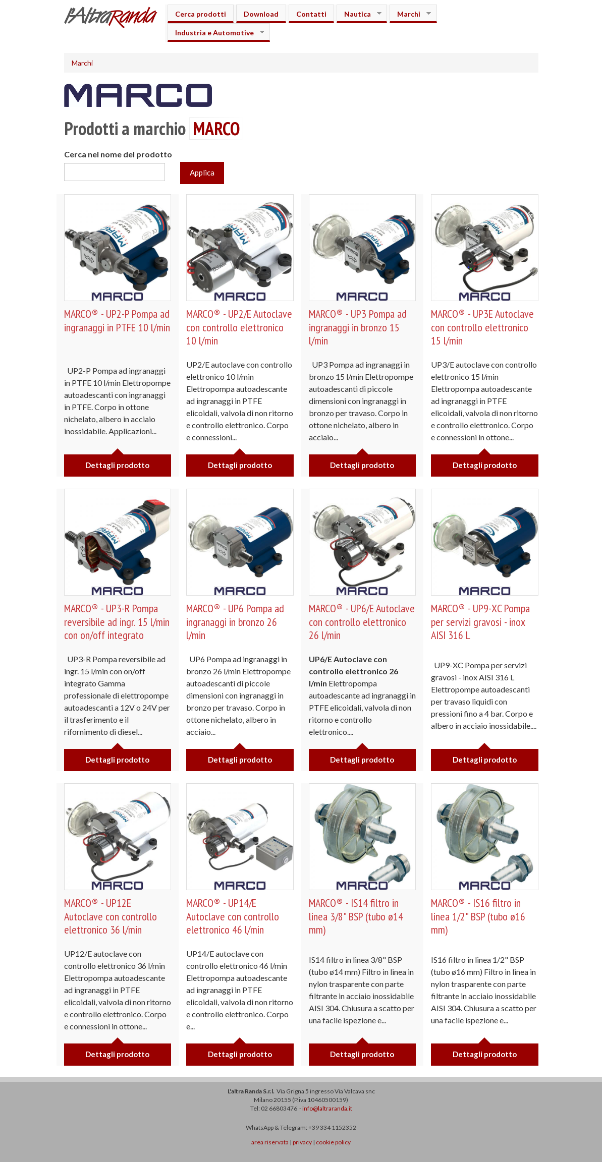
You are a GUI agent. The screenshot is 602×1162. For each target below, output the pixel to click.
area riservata (270, 1142)
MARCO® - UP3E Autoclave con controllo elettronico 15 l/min (482, 327)
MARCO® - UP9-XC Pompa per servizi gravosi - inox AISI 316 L (480, 621)
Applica (202, 172)
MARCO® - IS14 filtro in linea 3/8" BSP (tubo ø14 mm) (356, 916)
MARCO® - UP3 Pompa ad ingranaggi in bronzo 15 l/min (358, 327)
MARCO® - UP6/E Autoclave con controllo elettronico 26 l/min (362, 621)
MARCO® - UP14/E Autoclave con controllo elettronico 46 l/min (232, 916)
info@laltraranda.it (327, 1108)
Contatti (311, 14)
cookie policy (333, 1142)
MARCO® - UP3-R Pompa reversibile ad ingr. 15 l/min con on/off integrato (117, 621)
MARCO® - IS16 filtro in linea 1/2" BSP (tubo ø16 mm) (478, 916)
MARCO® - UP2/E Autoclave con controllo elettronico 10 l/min (239, 327)
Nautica (359, 14)
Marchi (410, 14)
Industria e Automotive (216, 32)
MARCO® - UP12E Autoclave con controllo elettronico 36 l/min (110, 916)
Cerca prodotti (200, 14)
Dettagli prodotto (117, 465)
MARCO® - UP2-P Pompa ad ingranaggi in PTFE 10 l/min (117, 320)
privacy (302, 1142)
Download (261, 14)
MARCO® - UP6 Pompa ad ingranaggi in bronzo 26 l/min (235, 621)
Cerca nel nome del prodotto (118, 154)
